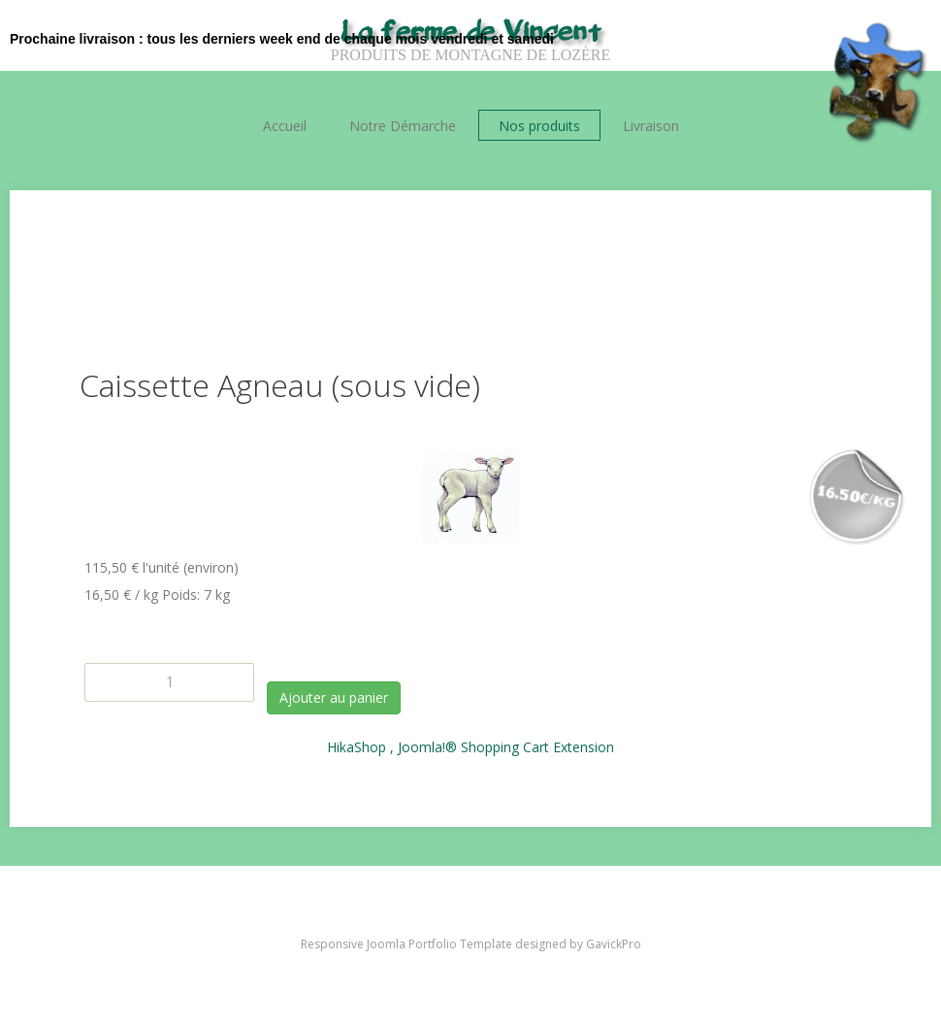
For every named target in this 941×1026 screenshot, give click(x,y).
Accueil (285, 125)
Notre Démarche (402, 125)
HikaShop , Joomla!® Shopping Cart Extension (470, 747)
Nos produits (539, 125)
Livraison (651, 125)
